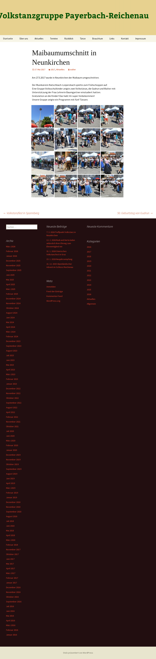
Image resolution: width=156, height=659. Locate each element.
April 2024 (10, 327)
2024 (89, 284)
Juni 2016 (10, 611)
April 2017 (10, 568)
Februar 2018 (12, 544)
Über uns (23, 38)
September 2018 (13, 511)
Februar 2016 (12, 630)
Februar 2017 (12, 578)
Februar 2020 (12, 445)
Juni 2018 (10, 525)
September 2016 (13, 601)
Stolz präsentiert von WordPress (78, 652)
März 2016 (10, 625)
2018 (89, 256)
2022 (89, 275)
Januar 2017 (11, 582)
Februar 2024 (12, 336)
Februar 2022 (12, 417)
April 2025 (10, 284)
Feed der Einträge (54, 291)
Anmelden (51, 286)
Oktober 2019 (12, 464)
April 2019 (10, 483)
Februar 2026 (12, 251)
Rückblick (68, 38)
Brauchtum (97, 38)
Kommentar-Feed (54, 296)
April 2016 (10, 620)
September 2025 (13, 270)
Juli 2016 (10, 606)
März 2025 (10, 289)
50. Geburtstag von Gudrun (135, 213)
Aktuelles (39, 38)
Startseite (8, 38)
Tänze (83, 38)
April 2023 (10, 369)
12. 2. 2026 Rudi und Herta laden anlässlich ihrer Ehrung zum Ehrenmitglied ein (60, 243)
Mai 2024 (10, 322)
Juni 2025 (10, 275)
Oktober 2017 (12, 554)
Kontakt (125, 38)
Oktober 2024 (12, 308)
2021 (89, 270)
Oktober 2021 (12, 426)
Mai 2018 (10, 530)
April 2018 (10, 535)
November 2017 (13, 549)
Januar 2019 (11, 497)
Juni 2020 (10, 435)
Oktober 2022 (12, 398)
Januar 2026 (11, 256)
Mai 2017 (10, 563)
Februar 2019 (12, 492)
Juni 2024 (10, 317)
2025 (89, 289)
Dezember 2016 (13, 587)
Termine (54, 38)
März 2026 (10, 246)
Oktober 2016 (12, 596)
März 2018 (10, 540)
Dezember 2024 (13, 298)
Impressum (140, 38)
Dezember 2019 (13, 454)
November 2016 (13, 592)
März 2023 (10, 374)
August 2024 (11, 312)
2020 (89, 266)
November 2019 (13, 459)
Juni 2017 (10, 559)
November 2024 (13, 303)
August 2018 (11, 516)
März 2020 (10, 440)
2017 (53, 69)
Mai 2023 (10, 364)
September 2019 (13, 469)
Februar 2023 (12, 379)
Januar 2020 (11, 450)
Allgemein (91, 303)
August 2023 (11, 350)
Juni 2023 (10, 360)
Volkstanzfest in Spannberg (21, 213)
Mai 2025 (10, 279)
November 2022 (13, 393)
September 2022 (13, 402)
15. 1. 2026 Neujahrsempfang (59, 259)
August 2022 (11, 407)
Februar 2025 (12, 293)
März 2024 (10, 331)
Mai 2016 (10, 615)
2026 (89, 294)
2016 (89, 247)
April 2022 (10, 412)
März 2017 (10, 573)
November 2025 (13, 265)
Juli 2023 (10, 355)
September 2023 (13, 346)
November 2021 (13, 421)
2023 (89, 280)
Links (111, 38)
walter (73, 69)
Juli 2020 (10, 431)
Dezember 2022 (13, 388)
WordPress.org (53, 300)
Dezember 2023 (13, 341)
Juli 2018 (10, 521)
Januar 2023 (11, 383)
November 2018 (13, 507)
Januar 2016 (11, 634)
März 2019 (10, 488)
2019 (89, 261)
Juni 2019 (10, 478)
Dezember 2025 (13, 260)
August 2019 (11, 473)
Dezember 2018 (13, 502)
